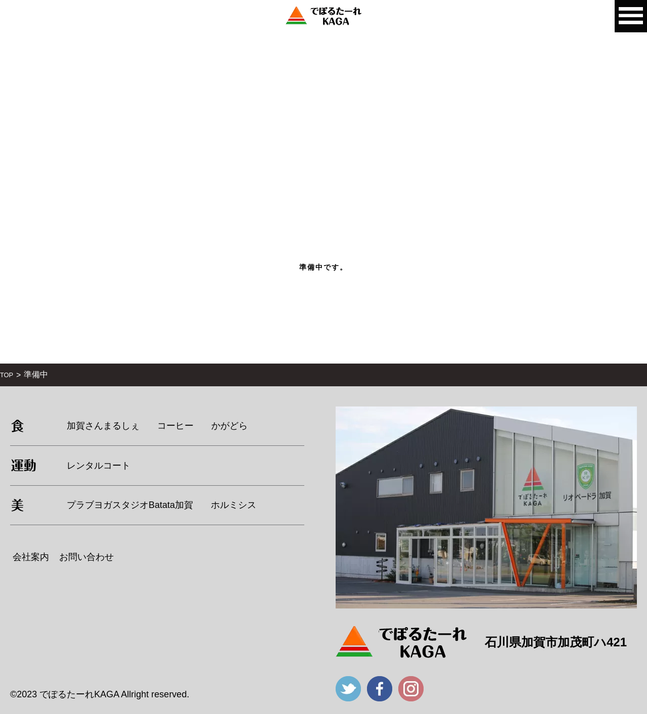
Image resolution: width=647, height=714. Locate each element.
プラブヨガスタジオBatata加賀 (130, 505)
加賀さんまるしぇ (103, 426)
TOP (6, 375)
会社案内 (31, 557)
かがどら (229, 426)
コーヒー (175, 426)
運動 (23, 465)
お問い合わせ (86, 557)
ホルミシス (233, 505)
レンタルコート (98, 466)
